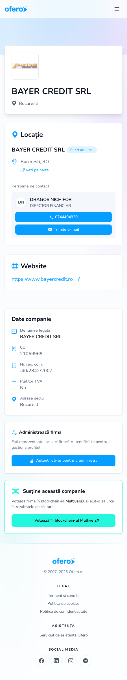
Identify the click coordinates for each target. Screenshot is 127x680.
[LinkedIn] (56, 660)
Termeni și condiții (63, 595)
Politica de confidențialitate (63, 611)
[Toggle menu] (116, 9)
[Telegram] (85, 660)
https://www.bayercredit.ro (46, 279)
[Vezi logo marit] (25, 66)
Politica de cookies (63, 603)
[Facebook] (41, 660)
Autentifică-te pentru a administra (64, 460)
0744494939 (63, 217)
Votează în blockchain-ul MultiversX (63, 520)
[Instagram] (70, 660)
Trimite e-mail (63, 229)
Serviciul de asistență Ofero (64, 635)
